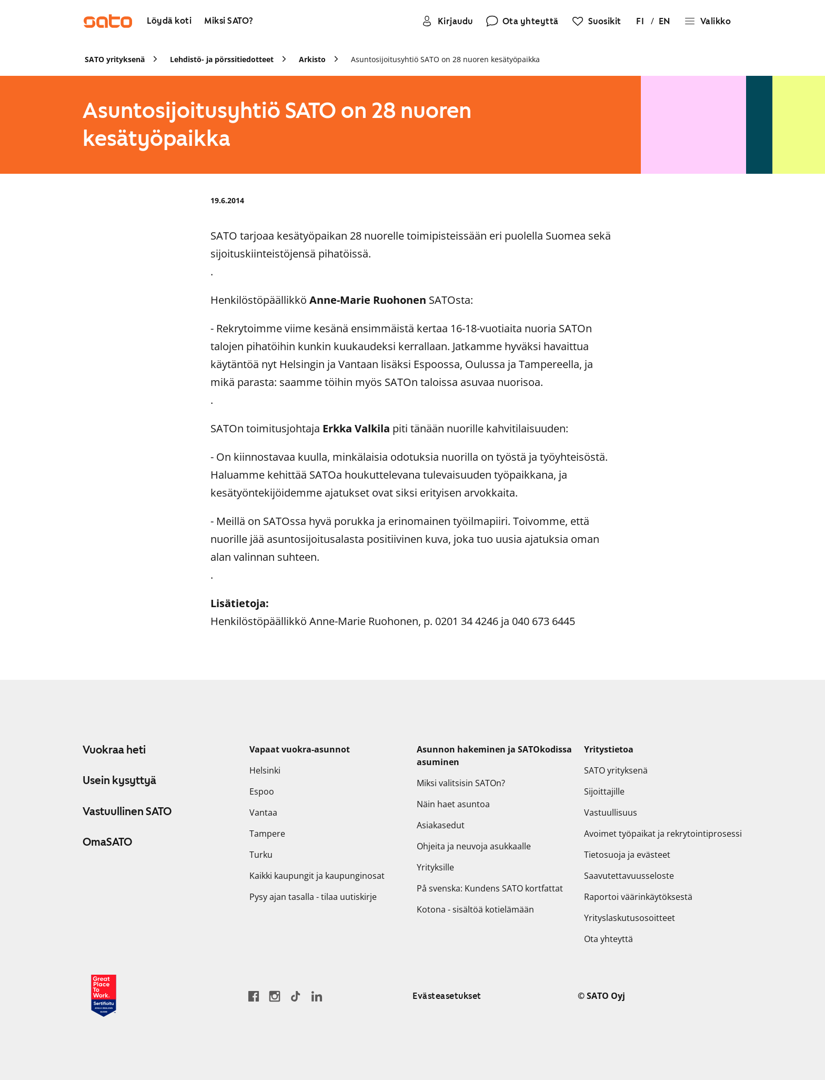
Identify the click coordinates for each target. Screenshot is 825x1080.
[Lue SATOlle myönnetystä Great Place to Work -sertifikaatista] (104, 996)
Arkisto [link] (312, 59)
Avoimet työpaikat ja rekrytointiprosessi (663, 833)
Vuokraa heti (114, 750)
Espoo (261, 791)
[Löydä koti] (169, 21)
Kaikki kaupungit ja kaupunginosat (317, 875)
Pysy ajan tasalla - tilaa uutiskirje (313, 897)
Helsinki (264, 770)
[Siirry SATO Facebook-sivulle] (253, 996)
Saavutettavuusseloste (629, 875)
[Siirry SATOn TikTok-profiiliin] (295, 996)
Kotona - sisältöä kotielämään (475, 909)
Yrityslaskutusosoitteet (629, 918)
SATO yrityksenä (616, 770)
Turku (261, 854)
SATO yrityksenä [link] (115, 59)
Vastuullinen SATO (127, 811)
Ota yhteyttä (608, 939)
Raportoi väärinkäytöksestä (638, 897)
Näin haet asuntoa (453, 804)
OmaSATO (107, 842)
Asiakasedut (441, 825)
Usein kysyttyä (119, 780)
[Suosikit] (596, 21)
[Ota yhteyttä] (522, 21)
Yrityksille (435, 867)
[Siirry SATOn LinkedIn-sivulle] (316, 996)
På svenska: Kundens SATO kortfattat (490, 888)
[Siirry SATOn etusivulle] (108, 21)
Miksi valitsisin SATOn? (461, 783)
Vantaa (263, 812)
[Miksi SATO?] (229, 21)
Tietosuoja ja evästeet (627, 854)
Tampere (267, 833)
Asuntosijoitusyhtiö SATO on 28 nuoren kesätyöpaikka (445, 59)
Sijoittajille (604, 791)
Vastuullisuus (610, 812)
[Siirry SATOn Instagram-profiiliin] (274, 996)
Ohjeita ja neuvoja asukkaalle (474, 846)
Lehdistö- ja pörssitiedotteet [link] (222, 59)
